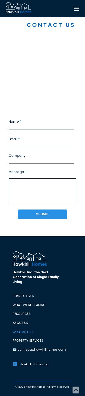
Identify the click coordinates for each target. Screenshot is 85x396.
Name (14, 121)
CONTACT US (23, 331)
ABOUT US (20, 322)
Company (17, 155)
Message (16, 171)
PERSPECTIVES (23, 296)
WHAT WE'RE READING (29, 305)
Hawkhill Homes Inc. (34, 364)
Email (13, 139)
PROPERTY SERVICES (28, 340)
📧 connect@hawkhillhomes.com (39, 349)
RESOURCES (21, 313)
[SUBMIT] (42, 214)
